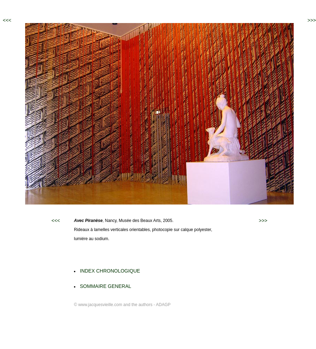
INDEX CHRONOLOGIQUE (110, 271)
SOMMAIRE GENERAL (105, 286)
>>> (311, 20)
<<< (7, 20)
